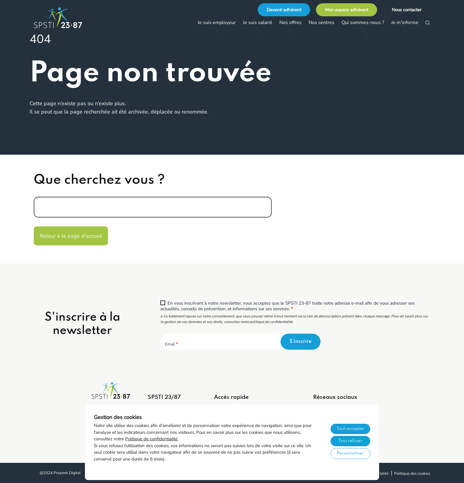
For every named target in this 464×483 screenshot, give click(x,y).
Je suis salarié (257, 22)
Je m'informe (404, 22)
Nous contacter (406, 10)
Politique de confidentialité (151, 439)
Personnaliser (350, 453)
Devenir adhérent (284, 10)
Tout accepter (350, 429)
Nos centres (321, 22)
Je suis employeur (217, 22)
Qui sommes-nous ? (362, 22)
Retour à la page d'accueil (71, 235)
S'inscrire (300, 341)
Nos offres (290, 22)
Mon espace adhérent (346, 10)
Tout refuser (350, 441)
